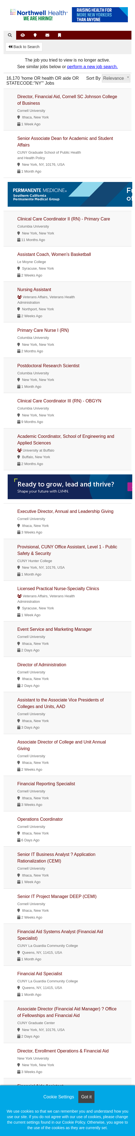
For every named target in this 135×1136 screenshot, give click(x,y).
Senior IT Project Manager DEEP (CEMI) (56, 896)
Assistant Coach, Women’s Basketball (54, 254)
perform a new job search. (92, 66)
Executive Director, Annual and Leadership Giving (65, 511)
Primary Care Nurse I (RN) (43, 330)
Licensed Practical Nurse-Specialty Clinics (58, 588)
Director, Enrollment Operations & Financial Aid (62, 1051)
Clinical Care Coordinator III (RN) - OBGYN (59, 401)
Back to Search (23, 47)
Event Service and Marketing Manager (54, 629)
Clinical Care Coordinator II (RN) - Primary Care (63, 219)
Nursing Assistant (34, 289)
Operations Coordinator (40, 819)
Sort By (93, 78)
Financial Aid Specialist (39, 973)
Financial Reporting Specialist (46, 783)
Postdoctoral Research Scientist (48, 365)
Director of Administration (41, 664)
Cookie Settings (58, 1096)
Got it (86, 1096)
